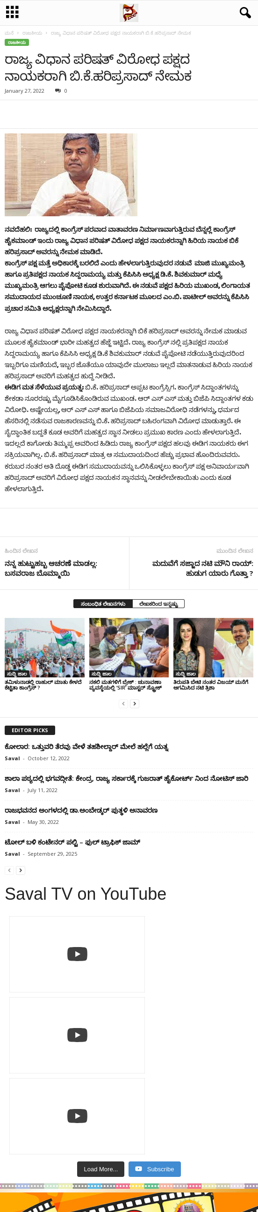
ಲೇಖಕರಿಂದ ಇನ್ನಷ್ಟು (158, 603)
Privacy (110, 1176)
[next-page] (134, 703)
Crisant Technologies (162, 1201)
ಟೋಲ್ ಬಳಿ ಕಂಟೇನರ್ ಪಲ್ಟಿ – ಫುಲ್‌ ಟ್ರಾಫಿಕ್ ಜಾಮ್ (72, 841)
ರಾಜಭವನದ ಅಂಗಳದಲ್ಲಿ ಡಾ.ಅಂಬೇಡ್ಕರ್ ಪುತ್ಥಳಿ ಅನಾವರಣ (81, 810)
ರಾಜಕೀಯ (32, 32)
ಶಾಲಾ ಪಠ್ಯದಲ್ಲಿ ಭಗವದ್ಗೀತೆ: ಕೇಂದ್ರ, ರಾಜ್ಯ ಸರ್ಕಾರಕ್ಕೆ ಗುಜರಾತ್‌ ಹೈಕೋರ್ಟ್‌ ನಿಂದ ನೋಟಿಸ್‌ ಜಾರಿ (126, 778)
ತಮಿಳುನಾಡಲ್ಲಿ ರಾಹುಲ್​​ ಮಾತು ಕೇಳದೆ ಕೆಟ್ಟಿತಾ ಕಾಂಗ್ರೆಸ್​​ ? (43, 684)
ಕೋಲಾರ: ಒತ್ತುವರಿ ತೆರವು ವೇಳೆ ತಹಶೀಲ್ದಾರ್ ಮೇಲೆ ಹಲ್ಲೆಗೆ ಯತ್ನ (86, 746)
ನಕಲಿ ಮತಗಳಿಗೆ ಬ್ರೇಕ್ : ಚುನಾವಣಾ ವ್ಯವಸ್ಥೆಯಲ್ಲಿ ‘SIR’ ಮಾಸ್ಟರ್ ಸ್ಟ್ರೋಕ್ (125, 684)
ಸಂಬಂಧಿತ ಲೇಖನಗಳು (103, 603)
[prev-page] (123, 703)
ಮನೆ (9, 32)
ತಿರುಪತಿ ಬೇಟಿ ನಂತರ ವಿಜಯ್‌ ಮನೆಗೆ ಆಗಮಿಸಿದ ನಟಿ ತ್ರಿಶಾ (210, 684)
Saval (12, 758)
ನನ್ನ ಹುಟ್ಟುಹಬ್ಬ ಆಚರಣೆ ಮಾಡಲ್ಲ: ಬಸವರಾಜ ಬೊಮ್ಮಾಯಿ (51, 568)
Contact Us (143, 1176)
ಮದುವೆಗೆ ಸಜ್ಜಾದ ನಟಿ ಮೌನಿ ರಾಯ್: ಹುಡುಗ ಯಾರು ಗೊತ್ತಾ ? (202, 568)
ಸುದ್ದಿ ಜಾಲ (17, 673)
